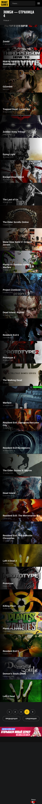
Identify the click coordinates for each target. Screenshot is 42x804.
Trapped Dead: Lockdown (16, 109)
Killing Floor (9, 606)
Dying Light (9, 154)
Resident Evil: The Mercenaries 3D (21, 515)
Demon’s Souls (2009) (14, 673)
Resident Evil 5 (11, 651)
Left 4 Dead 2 (10, 561)
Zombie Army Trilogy (14, 132)
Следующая (31, 718)
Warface (7, 402)
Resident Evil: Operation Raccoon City (21, 424)
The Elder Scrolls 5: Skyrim (17, 470)
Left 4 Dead (9, 696)
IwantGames (4, 3)
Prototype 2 (9, 357)
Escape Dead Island (13, 177)
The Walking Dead (12, 380)
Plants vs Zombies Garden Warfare (17, 265)
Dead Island (9, 493)
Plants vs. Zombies (13, 628)
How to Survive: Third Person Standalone (18, 62)
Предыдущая (11, 718)
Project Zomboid (11, 290)
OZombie (8, 86)
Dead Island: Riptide (13, 312)
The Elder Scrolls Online (16, 222)
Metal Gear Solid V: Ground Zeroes (17, 243)
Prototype (8, 583)
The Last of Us (10, 199)
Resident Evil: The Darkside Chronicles (17, 536)
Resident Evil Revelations (16, 448)
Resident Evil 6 (11, 335)
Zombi (6, 41)
